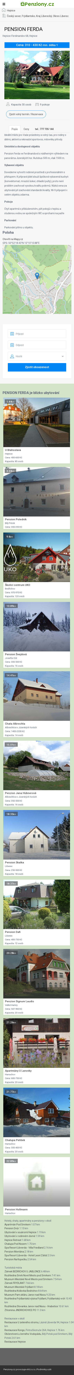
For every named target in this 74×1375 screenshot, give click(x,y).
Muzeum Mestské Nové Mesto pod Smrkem (29, 1279)
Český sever (14, 16)
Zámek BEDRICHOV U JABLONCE (23, 1271)
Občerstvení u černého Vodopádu (23, 1334)
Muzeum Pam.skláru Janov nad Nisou (25, 1294)
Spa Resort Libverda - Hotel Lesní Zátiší (26, 1255)
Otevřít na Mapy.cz (13, 239)
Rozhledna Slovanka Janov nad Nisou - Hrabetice (31, 1306)
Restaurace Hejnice (15, 1341)
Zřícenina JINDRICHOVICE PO (20, 1310)
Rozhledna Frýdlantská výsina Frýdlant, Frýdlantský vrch (35, 1298)
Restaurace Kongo (15, 1330)
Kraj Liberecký (44, 16)
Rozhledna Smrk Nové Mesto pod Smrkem (28, 1275)
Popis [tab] (15, 129)
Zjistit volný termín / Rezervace (26, 114)
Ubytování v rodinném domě (20, 1236)
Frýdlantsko (28, 16)
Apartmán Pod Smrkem (18, 1224)
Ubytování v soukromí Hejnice (20, 1232)
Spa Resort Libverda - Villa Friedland (24, 1247)
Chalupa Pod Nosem (16, 1243)
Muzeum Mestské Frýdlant (19, 1287)
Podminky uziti (44, 1369)
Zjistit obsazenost (37, 367)
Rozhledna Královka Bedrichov (21, 1290)
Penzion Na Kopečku (16, 1259)
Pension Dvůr (12, 1228)
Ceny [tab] (26, 129)
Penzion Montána (14, 1251)
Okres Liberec (61, 16)
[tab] (44, 129)
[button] (37, 275)
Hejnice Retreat (13, 1240)
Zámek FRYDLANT (15, 1283)
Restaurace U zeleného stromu (22, 1322)
